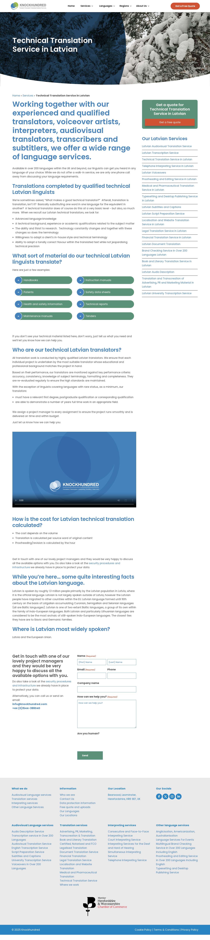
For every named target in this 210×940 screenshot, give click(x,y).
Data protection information (78, 808)
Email (86, 675)
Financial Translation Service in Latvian (166, 242)
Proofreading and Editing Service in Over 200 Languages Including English (177, 865)
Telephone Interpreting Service (127, 865)
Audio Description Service (28, 836)
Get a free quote (170, 127)
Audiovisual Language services (31, 800)
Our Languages (69, 816)
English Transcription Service (30, 853)
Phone (111, 674)
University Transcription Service (31, 865)
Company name (88, 688)
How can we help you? (97, 702)
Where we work (69, 890)
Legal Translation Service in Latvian (164, 236)
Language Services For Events (175, 845)
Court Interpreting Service (124, 845)
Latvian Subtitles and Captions (161, 212)
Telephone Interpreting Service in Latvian (168, 171)
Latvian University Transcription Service (166, 298)
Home (16, 101)
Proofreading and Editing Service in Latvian (169, 184)
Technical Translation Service (78, 886)
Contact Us (67, 804)
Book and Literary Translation (78, 845)
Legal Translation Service (75, 865)
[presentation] (99, 747)
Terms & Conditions (166, 935)
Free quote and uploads (75, 812)
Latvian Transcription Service (160, 158)
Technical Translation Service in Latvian (167, 164)
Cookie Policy (143, 935)
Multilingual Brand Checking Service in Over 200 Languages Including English (175, 853)
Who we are (67, 800)
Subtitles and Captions (26, 861)
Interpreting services (25, 808)
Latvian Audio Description (158, 277)
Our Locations (68, 820)
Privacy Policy (189, 935)
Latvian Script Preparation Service (163, 219)
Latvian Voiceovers (154, 178)
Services (28, 101)
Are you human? (88, 738)
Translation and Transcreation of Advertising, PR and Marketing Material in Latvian (168, 288)
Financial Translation (73, 861)
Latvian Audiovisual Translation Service (167, 151)
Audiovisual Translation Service (31, 849)
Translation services (24, 804)
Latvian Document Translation (161, 249)
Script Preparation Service (28, 857)
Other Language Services (28, 812)
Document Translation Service (79, 857)
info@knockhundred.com (29, 709)
